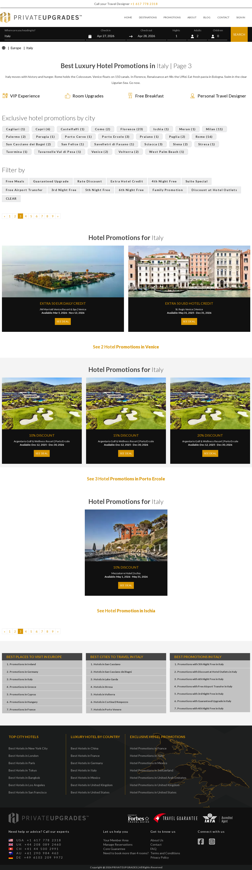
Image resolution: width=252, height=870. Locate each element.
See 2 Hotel (126, 346)
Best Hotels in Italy (84, 770)
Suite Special (197, 181)
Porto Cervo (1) (78, 136)
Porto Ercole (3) (116, 136)
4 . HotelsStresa (102, 686)
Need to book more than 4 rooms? (126, 853)
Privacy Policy (159, 857)
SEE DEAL (63, 321)
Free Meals (15, 181)
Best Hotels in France (85, 755)
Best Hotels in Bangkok (24, 777)
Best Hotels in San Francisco (28, 792)
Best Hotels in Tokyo (23, 770)
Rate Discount (89, 181)
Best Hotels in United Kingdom (92, 785)
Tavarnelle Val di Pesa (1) (59, 152)
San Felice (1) (72, 144)
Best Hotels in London (24, 755)
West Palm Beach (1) (166, 152)
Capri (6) (43, 129)
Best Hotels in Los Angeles (27, 785)
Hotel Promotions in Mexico (148, 763)
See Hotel (126, 610)
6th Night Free (131, 190)
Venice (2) (99, 152)
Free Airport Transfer (24, 190)
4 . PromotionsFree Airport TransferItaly (203, 686)
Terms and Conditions (165, 853)
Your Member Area (115, 840)
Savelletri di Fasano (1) (114, 144)
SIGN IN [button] (240, 17)
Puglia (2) (177, 136)
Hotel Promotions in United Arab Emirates (158, 777)
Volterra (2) (129, 152)
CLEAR (11, 198)
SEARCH (239, 34)
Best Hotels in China (84, 748)
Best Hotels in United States (90, 792)
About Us (156, 840)
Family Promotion (168, 190)
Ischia (137, 573)
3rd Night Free (64, 190)
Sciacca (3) (153, 144)
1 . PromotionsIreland (21, 664)
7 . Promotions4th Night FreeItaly (198, 708)
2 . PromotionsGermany (22, 671)
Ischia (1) (161, 129)
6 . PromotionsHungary (22, 702)
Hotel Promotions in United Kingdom (154, 785)
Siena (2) (180, 144)
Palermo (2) (16, 136)
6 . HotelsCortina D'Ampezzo (109, 702)
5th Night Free (97, 190)
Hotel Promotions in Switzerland (151, 770)
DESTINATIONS (148, 17)
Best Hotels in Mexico (85, 777)
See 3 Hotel (126, 478)
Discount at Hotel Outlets (214, 190)
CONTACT (223, 17)
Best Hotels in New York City (28, 748)
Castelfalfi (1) (73, 129)
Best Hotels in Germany (87, 763)
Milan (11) (214, 129)
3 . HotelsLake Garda (104, 679)
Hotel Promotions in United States (153, 792)
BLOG (206, 17)
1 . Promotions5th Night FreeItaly (199, 664)
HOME (128, 17)
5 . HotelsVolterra (103, 694)
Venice (82, 309)
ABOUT (191, 17)
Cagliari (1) (15, 129)
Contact (156, 844)
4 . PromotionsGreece (21, 686)
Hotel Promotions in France (148, 748)
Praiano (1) (149, 136)
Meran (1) (187, 129)
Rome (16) (204, 136)
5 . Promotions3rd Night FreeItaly (198, 693)
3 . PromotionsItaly (19, 679)
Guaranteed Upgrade (51, 181)
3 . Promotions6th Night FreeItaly (198, 679)
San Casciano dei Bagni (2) (28, 144)
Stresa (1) (206, 144)
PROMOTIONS (172, 17)
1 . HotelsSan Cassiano (106, 664)
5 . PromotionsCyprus (21, 694)
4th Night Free (164, 181)
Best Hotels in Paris (22, 763)
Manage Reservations (118, 844)
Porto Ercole (62, 441)
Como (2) (102, 129)
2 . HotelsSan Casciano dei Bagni (111, 671)
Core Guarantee (114, 849)
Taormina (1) (17, 152)
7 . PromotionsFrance (21, 709)
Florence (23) (132, 129)
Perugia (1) (45, 136)
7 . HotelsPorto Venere (106, 709)
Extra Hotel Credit (127, 181)
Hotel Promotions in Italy (147, 755)
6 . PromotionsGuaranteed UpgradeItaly (202, 701)
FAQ (153, 849)
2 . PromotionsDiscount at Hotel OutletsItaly (205, 671)
